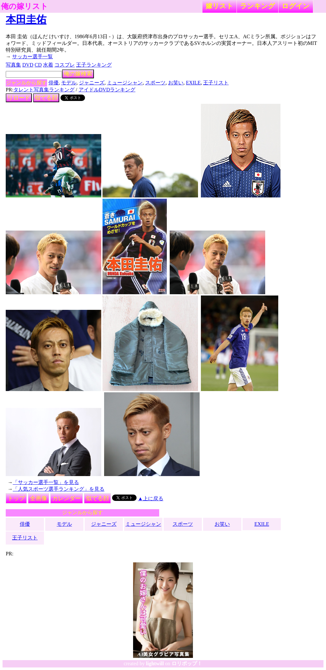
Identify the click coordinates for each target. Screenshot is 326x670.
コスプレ (64, 65)
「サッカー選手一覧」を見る (46, 482)
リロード (18, 98)
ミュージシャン (125, 82)
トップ (16, 498)
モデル (68, 82)
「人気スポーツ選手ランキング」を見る (58, 489)
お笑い (175, 82)
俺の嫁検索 (78, 74)
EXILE (193, 82)
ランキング (257, 6)
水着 (48, 65)
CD (38, 65)
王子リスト (216, 82)
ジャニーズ (91, 82)
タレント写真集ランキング (43, 89)
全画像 (38, 498)
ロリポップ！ (187, 663)
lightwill (155, 663)
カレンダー (66, 498)
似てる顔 (46, 98)
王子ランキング (94, 65)
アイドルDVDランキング (107, 89)
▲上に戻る (150, 498)
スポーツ (155, 82)
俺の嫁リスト (24, 6)
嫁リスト (219, 6)
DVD (27, 65)
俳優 (53, 82)
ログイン (296, 6)
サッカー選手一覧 (32, 56)
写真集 (13, 65)
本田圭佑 (26, 19)
